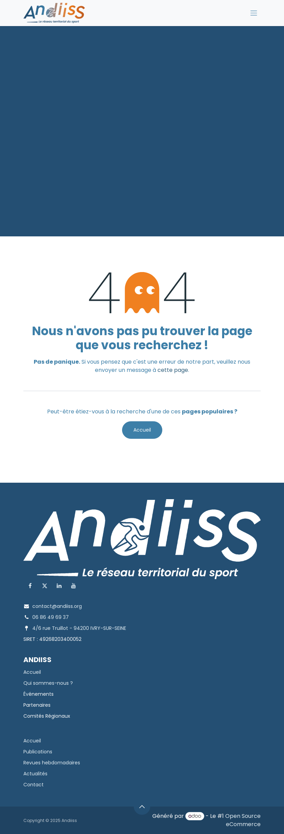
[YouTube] (73, 585)
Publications (37, 751)
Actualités (35, 773)
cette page (172, 370)
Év (26, 694)
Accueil (142, 429)
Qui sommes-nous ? (48, 683)
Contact (33, 784)
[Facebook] (29, 585)
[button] (142, 806)
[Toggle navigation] (254, 13)
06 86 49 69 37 (50, 617)
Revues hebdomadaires (51, 762)
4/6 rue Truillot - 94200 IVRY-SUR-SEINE (79, 628)
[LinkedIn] (59, 585)
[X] (44, 585)
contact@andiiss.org (57, 606)
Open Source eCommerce (243, 820)
